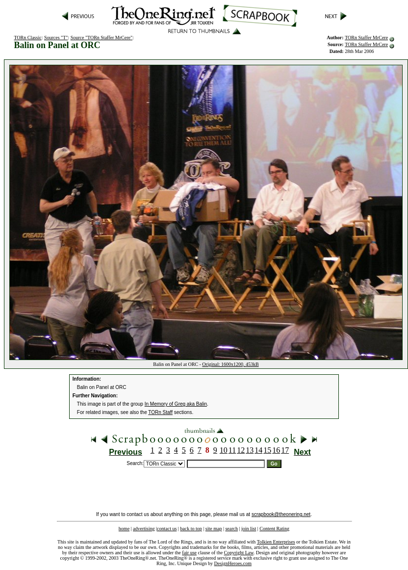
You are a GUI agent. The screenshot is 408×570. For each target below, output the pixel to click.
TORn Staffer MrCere (366, 37)
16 (276, 450)
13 (250, 450)
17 (285, 450)
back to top (191, 528)
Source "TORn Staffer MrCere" (101, 37)
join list (248, 528)
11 (232, 450)
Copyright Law (239, 552)
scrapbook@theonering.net (281, 514)
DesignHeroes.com (233, 563)
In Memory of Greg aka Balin (176, 404)
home (124, 528)
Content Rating (274, 528)
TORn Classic (27, 37)
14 (258, 450)
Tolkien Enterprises (276, 541)
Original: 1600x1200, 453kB (230, 364)
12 (241, 450)
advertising (143, 528)
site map (213, 528)
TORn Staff (160, 412)
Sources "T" (56, 37)
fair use (189, 552)
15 (267, 450)
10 (224, 450)
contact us (167, 528)
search (231, 528)
